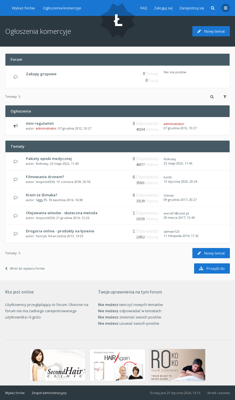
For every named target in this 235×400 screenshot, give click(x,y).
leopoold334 (45, 182)
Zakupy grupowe (41, 73)
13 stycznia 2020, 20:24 (180, 181)
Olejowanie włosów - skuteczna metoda (61, 212)
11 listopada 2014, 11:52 (181, 236)
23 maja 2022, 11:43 (178, 163)
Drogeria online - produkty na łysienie (60, 231)
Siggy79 (41, 200)
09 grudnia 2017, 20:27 (180, 199)
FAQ (143, 8)
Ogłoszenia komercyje (62, 8)
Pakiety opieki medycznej (49, 158)
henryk (41, 236)
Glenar (169, 195)
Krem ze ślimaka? (41, 194)
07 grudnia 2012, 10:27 (180, 128)
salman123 (172, 231)
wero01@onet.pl (176, 213)
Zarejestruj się (191, 8)
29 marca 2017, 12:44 (179, 217)
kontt (168, 177)
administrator (46, 128)
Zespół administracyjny (49, 393)
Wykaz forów (23, 8)
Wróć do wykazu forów (25, 268)
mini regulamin (40, 123)
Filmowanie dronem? (45, 176)
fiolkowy (42, 163)
